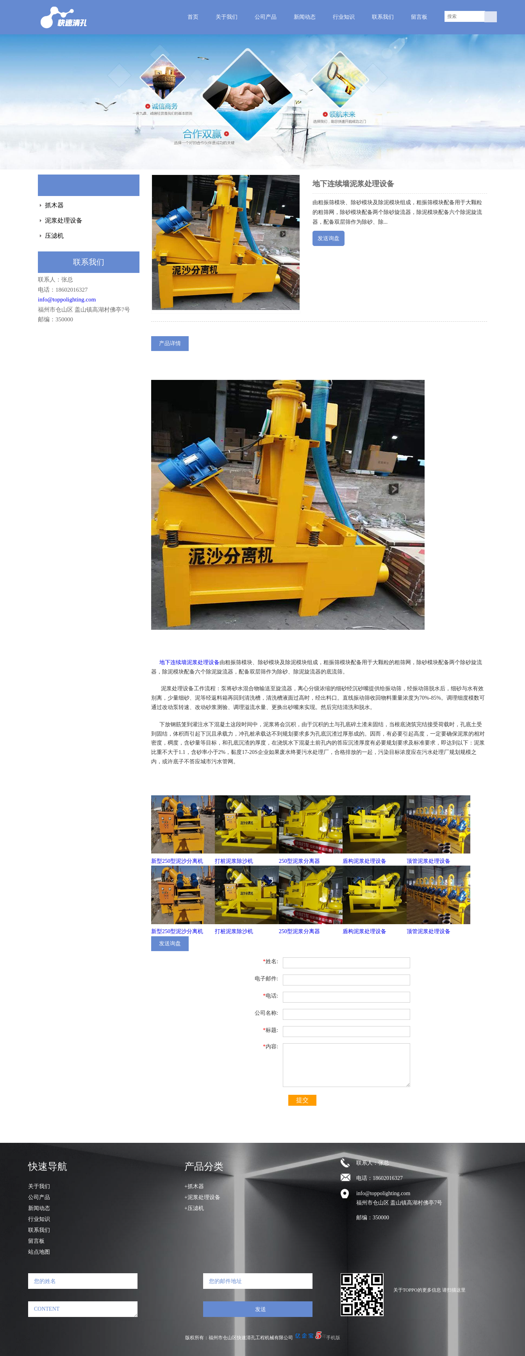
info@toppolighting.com (67, 299)
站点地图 (39, 1252)
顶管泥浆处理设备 (428, 861)
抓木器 (54, 205)
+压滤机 (194, 1208)
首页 (193, 17)
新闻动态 (305, 17)
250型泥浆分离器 (299, 861)
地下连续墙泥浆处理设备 (189, 662)
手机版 (333, 1337)
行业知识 (344, 17)
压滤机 (54, 235)
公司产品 (266, 17)
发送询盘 (328, 238)
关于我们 (227, 17)
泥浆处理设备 (63, 220)
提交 (302, 1100)
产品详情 (170, 343)
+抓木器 (194, 1186)
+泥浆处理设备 (202, 1197)
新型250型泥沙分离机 (177, 861)
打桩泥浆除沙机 (234, 861)
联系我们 (383, 17)
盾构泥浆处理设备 (364, 861)
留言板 (419, 17)
